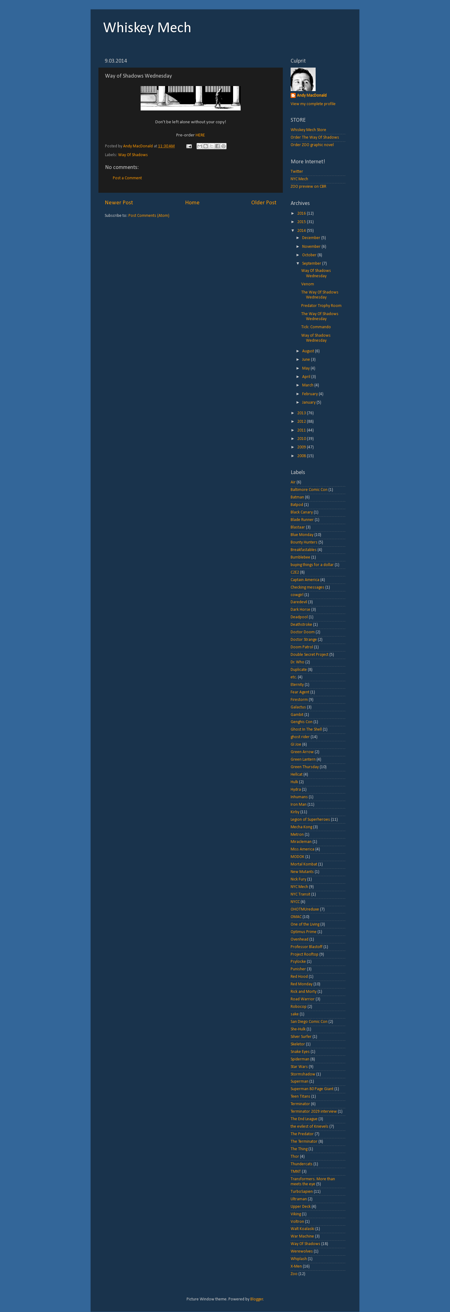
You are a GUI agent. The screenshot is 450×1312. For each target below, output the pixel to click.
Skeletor (298, 1044)
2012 (302, 422)
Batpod (297, 505)
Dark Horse (300, 610)
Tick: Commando (316, 327)
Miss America (302, 849)
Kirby (295, 812)
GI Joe (296, 745)
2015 (302, 222)
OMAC (296, 917)
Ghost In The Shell (306, 729)
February (310, 394)
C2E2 (295, 572)
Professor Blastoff (306, 947)
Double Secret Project (309, 655)
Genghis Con (301, 722)
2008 (302, 456)
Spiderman (300, 1059)
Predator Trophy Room (321, 306)
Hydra (296, 790)
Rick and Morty (304, 992)
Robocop (299, 1007)
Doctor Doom (303, 632)
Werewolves (302, 1251)
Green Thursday (305, 767)
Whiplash (299, 1259)
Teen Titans (300, 1097)
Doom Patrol (302, 647)
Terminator (300, 1104)
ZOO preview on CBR (308, 187)
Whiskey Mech (147, 28)
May (306, 368)
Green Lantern (303, 760)
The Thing (299, 1149)
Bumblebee (300, 557)
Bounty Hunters (304, 542)
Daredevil (299, 602)
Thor (295, 1157)
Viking (296, 1214)
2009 (302, 447)
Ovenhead (299, 939)
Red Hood (299, 977)
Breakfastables (304, 550)
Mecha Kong (301, 827)
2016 (302, 214)
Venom (307, 284)
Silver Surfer (301, 1037)
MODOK (297, 857)
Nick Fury (298, 879)
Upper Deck (301, 1207)
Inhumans (299, 797)
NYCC (295, 902)
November (312, 247)
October (310, 255)
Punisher (298, 969)
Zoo (294, 1274)
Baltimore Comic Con (309, 490)
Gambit (297, 715)
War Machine (302, 1236)
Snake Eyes (300, 1052)
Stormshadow (303, 1074)
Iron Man (299, 805)
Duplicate (299, 670)
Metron (297, 835)
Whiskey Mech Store (308, 130)
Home (192, 203)
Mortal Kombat (304, 864)
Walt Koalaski (302, 1229)
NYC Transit (300, 894)
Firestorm (299, 700)
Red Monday (301, 984)
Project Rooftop (304, 954)
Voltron (297, 1222)
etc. (294, 677)
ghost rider (300, 737)
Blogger (256, 1299)
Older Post (264, 203)
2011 (302, 430)
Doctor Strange (304, 640)
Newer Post (119, 203)
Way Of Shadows (133, 155)
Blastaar (298, 527)
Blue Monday (302, 535)
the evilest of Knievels (309, 1127)
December (311, 238)
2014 (302, 231)
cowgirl (297, 595)
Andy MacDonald (312, 96)
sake (295, 1014)
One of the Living (305, 924)
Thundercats (301, 1164)
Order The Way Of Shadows (315, 137)
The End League (304, 1119)
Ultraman (299, 1199)
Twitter (297, 172)
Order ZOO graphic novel (312, 145)
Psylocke (298, 962)
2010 (302, 439)
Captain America (305, 580)
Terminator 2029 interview (314, 1112)
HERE (200, 135)
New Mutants (302, 872)
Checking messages (307, 587)
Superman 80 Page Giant (312, 1089)
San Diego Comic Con (309, 1022)
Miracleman (301, 842)
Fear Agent (300, 692)
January (309, 403)
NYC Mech (299, 179)
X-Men (296, 1266)
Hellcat (296, 775)
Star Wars (299, 1067)
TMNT (296, 1172)
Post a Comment (127, 178)
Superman (299, 1082)
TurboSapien (302, 1192)
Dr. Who (297, 662)
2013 (302, 413)
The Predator (302, 1134)
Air (293, 482)
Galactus (298, 707)
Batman (297, 497)
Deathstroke (301, 625)
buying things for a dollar (312, 565)
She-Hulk (298, 1029)
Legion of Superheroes (310, 820)
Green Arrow (302, 752)
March (308, 385)
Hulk (294, 782)
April (306, 377)
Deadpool (299, 617)
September (312, 264)
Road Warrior (303, 999)
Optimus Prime (304, 932)
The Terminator (304, 1142)
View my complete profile (313, 104)
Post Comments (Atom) (148, 216)
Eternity (297, 685)
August (308, 351)
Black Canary (302, 512)
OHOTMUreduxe (305, 909)
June (306, 360)
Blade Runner (302, 520)
